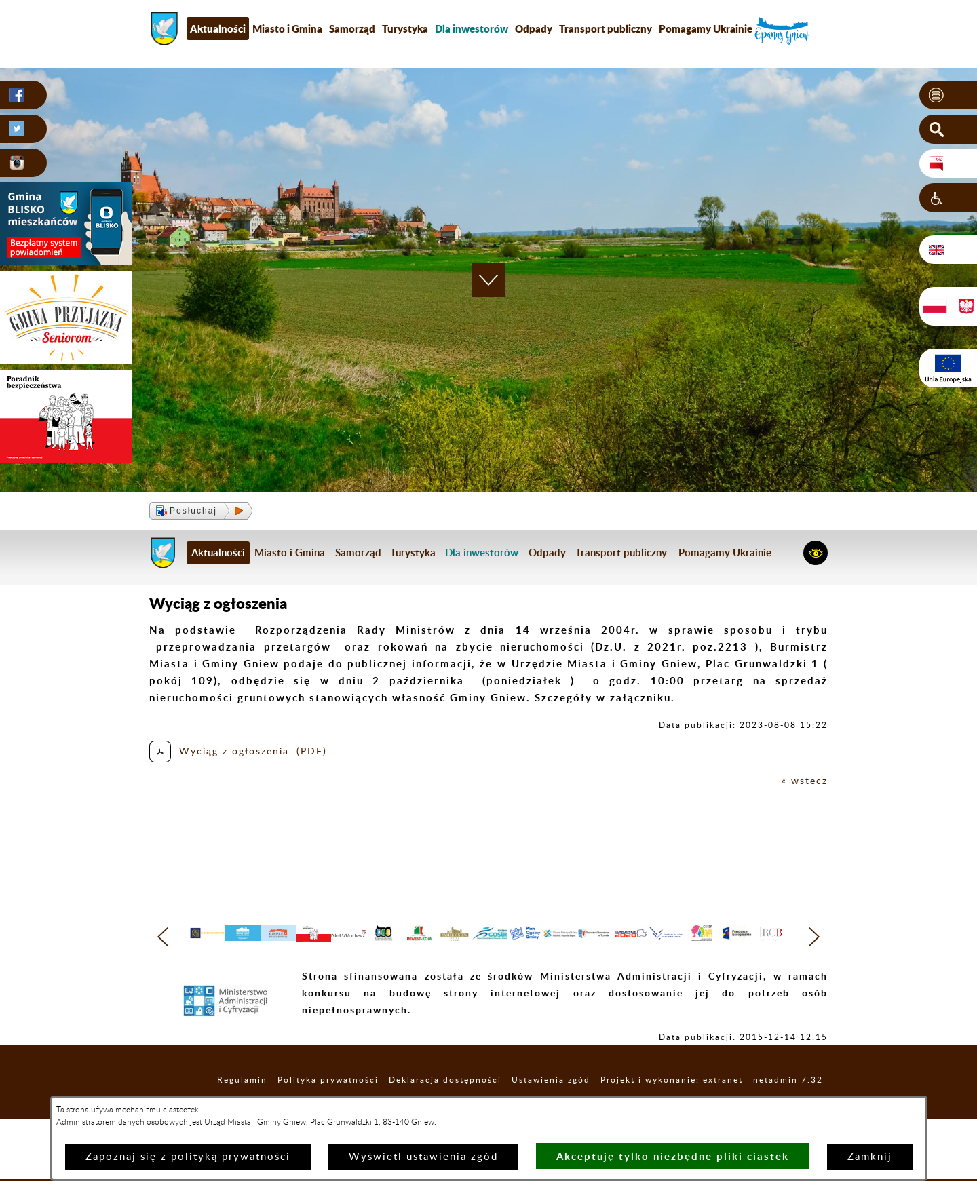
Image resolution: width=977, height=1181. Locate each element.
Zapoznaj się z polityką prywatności (187, 1157)
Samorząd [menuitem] (352, 28)
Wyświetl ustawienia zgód (423, 1157)
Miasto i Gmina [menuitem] (287, 28)
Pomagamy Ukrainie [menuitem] (705, 28)
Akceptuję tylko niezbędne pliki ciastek (672, 1156)
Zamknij (869, 1157)
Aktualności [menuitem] (218, 28)
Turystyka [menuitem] (405, 28)
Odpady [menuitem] (533, 28)
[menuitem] (472, 28)
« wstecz (804, 781)
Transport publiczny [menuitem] (605, 28)
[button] (948, 95)
